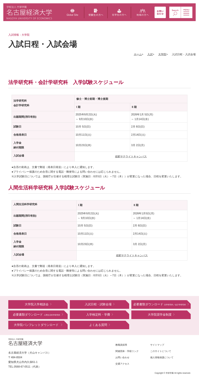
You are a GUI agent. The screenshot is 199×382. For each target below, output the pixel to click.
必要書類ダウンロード (159, 304)
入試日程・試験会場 (98, 304)
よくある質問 (98, 325)
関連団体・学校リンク (127, 351)
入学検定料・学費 (98, 314)
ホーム (138, 54)
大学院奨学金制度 (160, 314)
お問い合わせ (122, 357)
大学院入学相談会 (37, 304)
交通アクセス (122, 363)
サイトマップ (157, 344)
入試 (150, 54)
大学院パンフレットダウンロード (36, 325)
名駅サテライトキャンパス (131, 156)
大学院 (162, 54)
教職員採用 (121, 344)
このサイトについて (160, 351)
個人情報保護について (161, 357)
